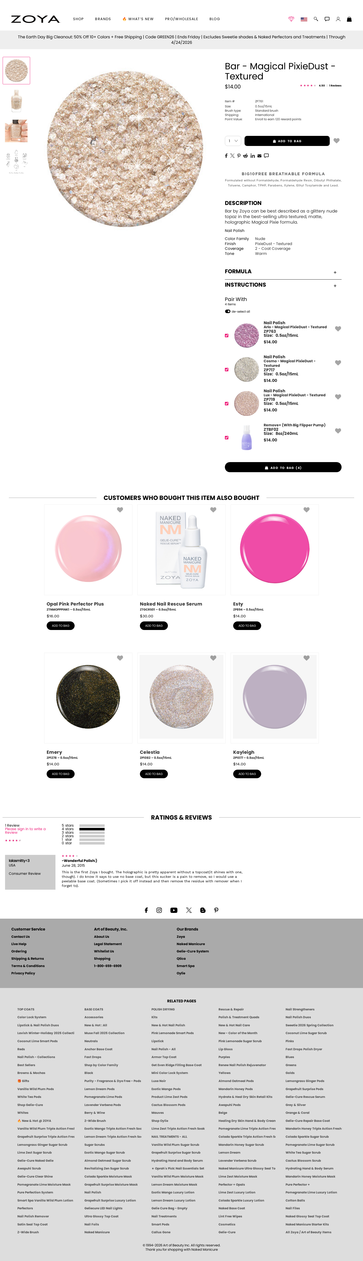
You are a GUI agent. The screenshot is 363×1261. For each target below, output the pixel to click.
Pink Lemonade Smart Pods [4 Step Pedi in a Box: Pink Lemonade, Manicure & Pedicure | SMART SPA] (173, 1033)
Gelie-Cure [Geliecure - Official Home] (227, 1232)
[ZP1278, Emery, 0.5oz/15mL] (88, 706)
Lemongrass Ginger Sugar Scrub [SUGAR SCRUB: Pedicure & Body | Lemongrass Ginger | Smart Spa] (42, 1144)
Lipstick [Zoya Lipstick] (158, 1041)
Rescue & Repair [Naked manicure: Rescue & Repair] (231, 1009)
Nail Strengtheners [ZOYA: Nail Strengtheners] (300, 1009)
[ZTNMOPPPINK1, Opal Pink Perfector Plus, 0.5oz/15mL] (88, 558)
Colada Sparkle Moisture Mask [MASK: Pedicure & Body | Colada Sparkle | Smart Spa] (108, 1176)
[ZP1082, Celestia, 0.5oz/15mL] (181, 706)
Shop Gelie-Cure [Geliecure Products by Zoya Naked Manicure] (30, 1104)
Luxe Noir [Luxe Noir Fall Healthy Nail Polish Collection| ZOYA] (159, 1081)
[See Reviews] (321, 85)
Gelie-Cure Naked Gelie (35, 1160)
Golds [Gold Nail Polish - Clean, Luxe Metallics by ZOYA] (290, 1072)
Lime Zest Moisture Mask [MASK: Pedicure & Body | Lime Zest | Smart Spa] (238, 1176)
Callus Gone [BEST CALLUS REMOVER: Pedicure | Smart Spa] (161, 1232)
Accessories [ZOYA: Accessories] (93, 1017)
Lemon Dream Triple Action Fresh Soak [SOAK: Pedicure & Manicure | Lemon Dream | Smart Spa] (112, 1136)
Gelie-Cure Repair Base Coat (308, 1120)
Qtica (181, 958)
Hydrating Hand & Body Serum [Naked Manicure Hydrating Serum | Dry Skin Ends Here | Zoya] (310, 1168)
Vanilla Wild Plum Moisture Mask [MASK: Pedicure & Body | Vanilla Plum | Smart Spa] (177, 1176)
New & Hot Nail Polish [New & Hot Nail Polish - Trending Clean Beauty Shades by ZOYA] (168, 1025)
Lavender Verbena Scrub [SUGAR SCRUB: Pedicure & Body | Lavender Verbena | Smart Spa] (237, 1160)
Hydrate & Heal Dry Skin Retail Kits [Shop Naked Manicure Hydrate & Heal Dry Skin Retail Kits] (246, 1096)
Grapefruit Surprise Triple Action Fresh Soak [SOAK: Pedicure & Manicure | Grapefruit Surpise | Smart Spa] (45, 1136)
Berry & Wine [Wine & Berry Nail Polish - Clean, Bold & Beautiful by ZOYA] (94, 1112)
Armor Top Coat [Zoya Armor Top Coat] (164, 1057)
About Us (101, 937)
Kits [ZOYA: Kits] (155, 1017)
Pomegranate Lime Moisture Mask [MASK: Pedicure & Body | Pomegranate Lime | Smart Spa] (44, 1184)
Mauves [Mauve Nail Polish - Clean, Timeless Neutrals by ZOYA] (158, 1112)
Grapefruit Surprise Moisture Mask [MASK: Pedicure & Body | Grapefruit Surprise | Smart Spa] (111, 1184)
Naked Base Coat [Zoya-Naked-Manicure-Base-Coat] (232, 1208)
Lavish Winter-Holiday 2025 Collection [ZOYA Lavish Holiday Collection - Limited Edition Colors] (45, 1033)
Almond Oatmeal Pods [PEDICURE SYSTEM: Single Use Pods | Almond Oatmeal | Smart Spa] (236, 1081)
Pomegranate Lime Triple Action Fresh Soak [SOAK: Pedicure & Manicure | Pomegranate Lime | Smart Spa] (247, 1128)
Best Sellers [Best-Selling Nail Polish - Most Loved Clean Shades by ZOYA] (26, 1065)
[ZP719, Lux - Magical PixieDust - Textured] (281, 403)
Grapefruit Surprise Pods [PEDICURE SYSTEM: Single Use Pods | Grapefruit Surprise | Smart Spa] (304, 1089)
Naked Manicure (191, 944)
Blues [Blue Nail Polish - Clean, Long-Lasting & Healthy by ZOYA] (290, 1057)
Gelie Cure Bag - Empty (170, 1208)
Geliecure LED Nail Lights (103, 1208)
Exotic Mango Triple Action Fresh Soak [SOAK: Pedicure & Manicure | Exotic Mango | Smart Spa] (112, 1128)
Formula (281, 271)
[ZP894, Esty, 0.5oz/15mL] (275, 558)
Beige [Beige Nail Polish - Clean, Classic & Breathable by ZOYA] (223, 1112)
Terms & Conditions (28, 966)
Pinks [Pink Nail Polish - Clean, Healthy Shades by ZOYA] (290, 1041)
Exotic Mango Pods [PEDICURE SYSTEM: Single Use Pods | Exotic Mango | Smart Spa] (166, 1089)
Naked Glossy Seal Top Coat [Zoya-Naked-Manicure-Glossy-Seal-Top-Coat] (307, 1216)
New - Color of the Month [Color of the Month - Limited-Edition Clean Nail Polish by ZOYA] (238, 1033)
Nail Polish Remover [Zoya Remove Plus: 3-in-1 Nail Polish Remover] (33, 1216)
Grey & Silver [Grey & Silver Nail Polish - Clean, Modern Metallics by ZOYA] (296, 1104)
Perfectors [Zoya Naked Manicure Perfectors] (25, 1208)
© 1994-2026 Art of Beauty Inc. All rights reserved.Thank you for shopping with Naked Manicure (182, 1247)
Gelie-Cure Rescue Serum (305, 1096)
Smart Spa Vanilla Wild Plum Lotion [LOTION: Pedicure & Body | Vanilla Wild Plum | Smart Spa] (45, 1200)
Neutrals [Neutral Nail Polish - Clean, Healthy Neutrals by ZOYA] (91, 1041)
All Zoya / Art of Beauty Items (308, 1232)
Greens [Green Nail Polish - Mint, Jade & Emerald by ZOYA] (291, 1065)
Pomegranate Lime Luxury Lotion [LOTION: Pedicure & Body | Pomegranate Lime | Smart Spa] (311, 1192)
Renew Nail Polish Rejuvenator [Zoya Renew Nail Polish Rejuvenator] (242, 1065)
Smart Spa (186, 966)
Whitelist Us (104, 951)
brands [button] (103, 19)
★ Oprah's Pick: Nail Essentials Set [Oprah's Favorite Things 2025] (178, 1168)
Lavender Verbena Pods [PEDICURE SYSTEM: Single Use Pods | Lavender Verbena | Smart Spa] (102, 1104)
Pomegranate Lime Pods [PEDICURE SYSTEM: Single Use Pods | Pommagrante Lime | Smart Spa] (103, 1096)
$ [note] (270, 342)
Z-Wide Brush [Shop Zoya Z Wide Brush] (95, 1120)
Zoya (181, 937)
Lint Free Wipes (230, 1216)
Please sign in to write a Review (25, 830)
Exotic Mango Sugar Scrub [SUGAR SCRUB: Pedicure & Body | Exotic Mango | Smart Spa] (104, 1152)
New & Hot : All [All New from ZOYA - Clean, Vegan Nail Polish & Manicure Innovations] (95, 1025)
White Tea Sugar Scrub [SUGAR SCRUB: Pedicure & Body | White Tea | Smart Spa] (303, 1152)
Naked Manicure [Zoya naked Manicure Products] (97, 1232)
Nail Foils (91, 1224)
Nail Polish (235, 231)
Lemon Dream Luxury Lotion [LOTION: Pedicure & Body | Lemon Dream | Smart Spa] (173, 1200)
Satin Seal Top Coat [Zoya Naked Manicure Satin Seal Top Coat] (32, 1224)
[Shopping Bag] (349, 19)
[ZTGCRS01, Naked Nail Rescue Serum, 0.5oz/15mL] (181, 558)
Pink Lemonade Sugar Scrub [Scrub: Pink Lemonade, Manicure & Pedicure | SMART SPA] (240, 1041)
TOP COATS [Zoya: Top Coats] (25, 1009)
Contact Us (20, 937)
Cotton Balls (295, 1200)
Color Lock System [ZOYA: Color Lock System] (31, 1017)
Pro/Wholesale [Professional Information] (181, 19)
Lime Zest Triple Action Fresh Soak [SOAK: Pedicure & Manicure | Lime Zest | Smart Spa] (178, 1128)
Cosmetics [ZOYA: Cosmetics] (227, 1224)
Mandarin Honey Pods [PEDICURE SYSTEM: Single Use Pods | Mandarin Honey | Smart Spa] (236, 1089)
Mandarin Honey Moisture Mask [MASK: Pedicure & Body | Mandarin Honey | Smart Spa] (310, 1176)
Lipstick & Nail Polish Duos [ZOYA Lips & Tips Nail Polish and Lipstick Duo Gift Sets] (38, 1025)
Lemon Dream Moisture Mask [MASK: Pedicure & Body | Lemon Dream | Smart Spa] (174, 1184)
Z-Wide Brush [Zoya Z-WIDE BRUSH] (28, 1232)
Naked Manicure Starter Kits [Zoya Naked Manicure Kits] (307, 1224)
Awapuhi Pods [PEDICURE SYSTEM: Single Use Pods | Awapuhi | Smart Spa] (230, 1104)
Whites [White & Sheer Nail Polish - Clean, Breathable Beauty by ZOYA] (22, 1112)
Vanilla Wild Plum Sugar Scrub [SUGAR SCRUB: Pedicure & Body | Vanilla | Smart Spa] (175, 1144)
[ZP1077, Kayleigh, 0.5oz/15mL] (275, 706)
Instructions (281, 285)
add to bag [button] (273, 141)
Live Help (18, 944)
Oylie (181, 973)
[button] (35, 19)
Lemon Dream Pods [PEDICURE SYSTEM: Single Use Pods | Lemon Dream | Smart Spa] (99, 1089)
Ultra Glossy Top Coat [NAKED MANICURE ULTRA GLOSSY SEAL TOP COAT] (101, 1216)
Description (243, 203)
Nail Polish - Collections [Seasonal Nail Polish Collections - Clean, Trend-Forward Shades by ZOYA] (36, 1057)
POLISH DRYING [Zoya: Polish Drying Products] (163, 1009)
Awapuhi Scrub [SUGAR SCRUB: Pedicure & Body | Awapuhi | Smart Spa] (29, 1168)
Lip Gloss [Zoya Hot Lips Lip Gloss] (226, 1049)
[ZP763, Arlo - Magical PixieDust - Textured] (281, 335)
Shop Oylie (160, 1120)
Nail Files (293, 1208)
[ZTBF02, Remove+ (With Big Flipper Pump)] (281, 437)
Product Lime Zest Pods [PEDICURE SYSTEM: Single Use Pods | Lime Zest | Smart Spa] (170, 1096)
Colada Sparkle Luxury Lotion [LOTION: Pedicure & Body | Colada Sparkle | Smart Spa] (241, 1200)
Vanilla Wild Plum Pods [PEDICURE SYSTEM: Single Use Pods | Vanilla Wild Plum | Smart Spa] (35, 1089)
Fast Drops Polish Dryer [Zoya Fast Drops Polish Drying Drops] (304, 1049)
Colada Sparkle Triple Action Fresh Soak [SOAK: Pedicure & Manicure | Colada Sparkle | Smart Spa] (247, 1136)
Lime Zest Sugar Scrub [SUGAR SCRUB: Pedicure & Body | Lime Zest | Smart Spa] (34, 1152)
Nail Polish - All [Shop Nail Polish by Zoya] (164, 1049)
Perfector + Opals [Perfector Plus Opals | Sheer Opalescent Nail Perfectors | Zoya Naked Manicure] (232, 1184)
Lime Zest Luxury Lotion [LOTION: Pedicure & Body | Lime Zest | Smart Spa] (237, 1192)
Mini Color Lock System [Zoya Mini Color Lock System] (170, 1072)
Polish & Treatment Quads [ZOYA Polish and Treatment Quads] (239, 1017)
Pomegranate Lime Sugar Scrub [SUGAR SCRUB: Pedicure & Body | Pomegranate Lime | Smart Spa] (310, 1144)
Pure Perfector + (298, 1184)
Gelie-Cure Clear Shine (35, 1176)
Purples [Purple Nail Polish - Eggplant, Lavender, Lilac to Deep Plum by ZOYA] (224, 1057)
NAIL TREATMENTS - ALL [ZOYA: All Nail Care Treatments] (169, 1136)
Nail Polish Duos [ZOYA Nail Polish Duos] (298, 1017)
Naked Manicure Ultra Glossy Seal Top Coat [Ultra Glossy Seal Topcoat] (247, 1168)
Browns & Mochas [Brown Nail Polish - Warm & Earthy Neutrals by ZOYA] (31, 1072)
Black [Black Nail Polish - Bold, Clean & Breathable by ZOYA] (88, 1072)
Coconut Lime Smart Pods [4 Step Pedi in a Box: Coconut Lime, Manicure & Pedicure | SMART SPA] (37, 1041)
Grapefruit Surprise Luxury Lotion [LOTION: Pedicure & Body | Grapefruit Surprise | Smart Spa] (110, 1200)
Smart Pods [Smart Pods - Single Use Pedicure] (160, 1224)
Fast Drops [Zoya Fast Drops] (92, 1057)
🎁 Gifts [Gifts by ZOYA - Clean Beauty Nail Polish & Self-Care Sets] (23, 1081)
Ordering (19, 951)
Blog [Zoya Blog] (214, 19)
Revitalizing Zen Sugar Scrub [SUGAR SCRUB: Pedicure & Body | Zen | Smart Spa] (106, 1168)
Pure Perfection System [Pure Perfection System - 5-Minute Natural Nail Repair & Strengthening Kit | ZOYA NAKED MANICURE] (35, 1192)
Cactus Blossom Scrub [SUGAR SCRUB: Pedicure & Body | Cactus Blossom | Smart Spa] (303, 1160)
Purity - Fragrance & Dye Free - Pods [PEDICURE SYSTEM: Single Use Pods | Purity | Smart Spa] (112, 1081)
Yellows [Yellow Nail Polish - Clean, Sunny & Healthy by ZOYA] (225, 1072)
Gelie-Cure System (193, 951)
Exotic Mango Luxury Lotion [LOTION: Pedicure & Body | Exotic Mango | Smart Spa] (173, 1192)
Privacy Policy (23, 973)
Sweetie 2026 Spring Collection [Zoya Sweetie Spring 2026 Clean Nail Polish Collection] (310, 1025)
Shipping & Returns (27, 958)
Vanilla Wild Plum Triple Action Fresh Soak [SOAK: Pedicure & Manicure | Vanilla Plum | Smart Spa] (45, 1128)
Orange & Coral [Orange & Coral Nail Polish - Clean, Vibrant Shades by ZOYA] (298, 1112)
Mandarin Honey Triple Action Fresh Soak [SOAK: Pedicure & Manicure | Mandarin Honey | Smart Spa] (314, 1128)
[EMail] (259, 155)
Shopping (102, 958)
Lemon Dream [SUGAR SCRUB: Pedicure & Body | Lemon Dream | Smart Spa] (229, 1152)
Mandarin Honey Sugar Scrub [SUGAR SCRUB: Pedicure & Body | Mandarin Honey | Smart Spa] (241, 1144)
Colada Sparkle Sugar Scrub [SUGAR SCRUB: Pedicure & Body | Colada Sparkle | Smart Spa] (307, 1136)
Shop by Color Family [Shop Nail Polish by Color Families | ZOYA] (101, 1065)
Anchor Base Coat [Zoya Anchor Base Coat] (98, 1049)
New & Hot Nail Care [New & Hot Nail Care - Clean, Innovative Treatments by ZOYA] (234, 1025)
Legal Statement (108, 944)
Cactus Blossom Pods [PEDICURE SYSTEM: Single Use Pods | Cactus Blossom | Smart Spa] (169, 1104)
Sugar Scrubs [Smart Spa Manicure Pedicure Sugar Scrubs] (94, 1144)
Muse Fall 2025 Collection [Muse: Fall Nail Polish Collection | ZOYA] (104, 1033)
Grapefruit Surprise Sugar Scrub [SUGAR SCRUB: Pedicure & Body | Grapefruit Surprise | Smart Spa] (176, 1152)
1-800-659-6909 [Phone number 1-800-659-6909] (108, 966)
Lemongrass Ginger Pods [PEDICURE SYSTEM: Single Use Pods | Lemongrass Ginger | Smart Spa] (305, 1081)
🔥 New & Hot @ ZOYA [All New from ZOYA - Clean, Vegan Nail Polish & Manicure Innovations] (34, 1120)
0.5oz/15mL (248, 106)
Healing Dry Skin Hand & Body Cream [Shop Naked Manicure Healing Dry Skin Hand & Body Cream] (247, 1120)
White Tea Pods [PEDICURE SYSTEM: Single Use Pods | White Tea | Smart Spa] (29, 1096)
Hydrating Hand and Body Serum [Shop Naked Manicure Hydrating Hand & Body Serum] (177, 1160)
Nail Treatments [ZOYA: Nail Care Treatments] (164, 1216)
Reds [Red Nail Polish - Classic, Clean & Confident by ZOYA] (21, 1049)
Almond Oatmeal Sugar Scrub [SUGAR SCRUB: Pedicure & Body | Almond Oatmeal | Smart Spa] (107, 1160)
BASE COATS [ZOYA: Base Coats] (93, 1009)
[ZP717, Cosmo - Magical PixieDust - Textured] (281, 369)
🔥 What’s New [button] (138, 19)
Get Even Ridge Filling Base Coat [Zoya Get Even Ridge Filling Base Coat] (177, 1065)
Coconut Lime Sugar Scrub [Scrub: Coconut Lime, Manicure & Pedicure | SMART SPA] (306, 1033)
